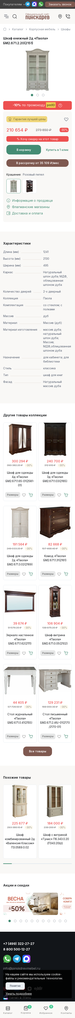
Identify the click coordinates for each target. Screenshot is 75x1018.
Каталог (17, 29)
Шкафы (65, 29)
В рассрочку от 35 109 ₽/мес (37, 163)
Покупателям (12, 4)
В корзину (24, 149)
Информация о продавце (29, 200)
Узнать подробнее (19, 993)
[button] (32, 95)
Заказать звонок (60, 4)
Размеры (12, 494)
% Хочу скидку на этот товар (37, 139)
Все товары (37, 751)
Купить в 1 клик (57, 149)
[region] (37, 27)
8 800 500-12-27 (16, 949)
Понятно (15, 985)
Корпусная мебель (42, 29)
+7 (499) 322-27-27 (18, 944)
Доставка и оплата (24, 213)
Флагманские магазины (28, 207)
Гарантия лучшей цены (27, 119)
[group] (30, 904)
